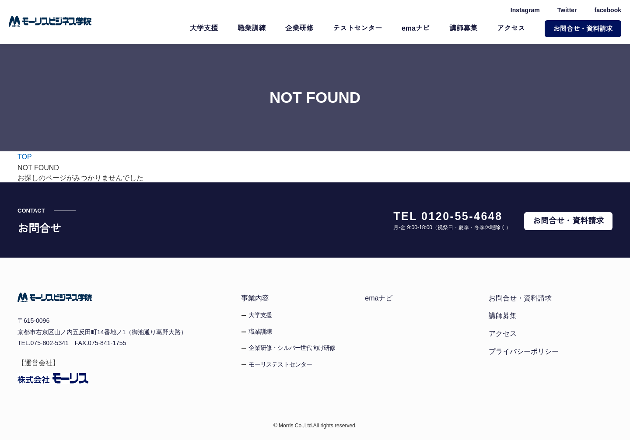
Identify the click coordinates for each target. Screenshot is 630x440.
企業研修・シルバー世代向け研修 (291, 347)
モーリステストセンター (280, 364)
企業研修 (300, 28)
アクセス (511, 28)
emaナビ (416, 28)
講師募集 (463, 28)
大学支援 (205, 28)
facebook (608, 10)
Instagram (522, 10)
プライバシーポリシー (524, 351)
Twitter (565, 10)
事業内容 (255, 298)
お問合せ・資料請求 (582, 28)
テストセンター (358, 28)
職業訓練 (252, 28)
